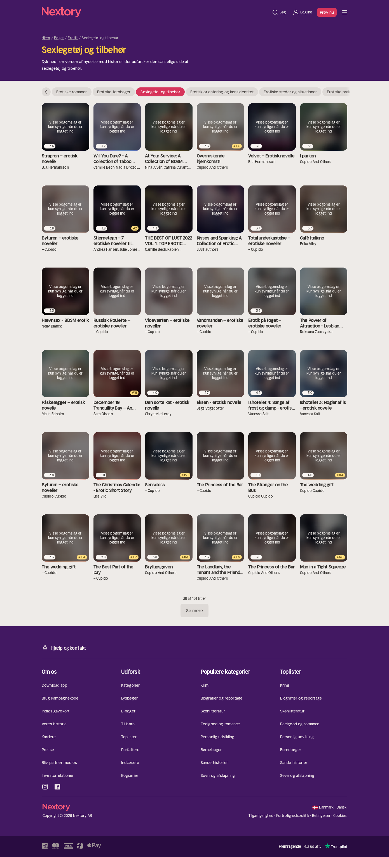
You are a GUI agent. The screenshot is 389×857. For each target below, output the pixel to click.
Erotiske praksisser (344, 91)
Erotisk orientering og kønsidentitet (222, 91)
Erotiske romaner (71, 91)
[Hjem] (155, 12)
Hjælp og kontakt (64, 647)
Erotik (73, 38)
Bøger (59, 38)
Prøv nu (327, 12)
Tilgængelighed (261, 815)
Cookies (340, 816)
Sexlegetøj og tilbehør (160, 91)
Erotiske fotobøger (114, 91)
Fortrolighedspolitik (293, 815)
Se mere (194, 610)
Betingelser (321, 815)
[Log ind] (302, 12)
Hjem (46, 38)
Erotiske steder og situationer (290, 91)
